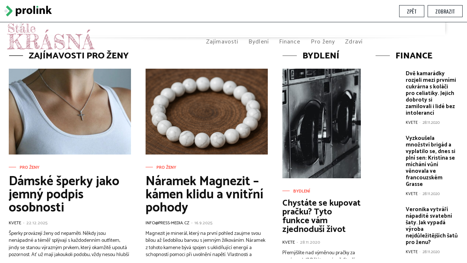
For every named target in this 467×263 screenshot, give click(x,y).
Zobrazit (445, 11)
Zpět (412, 11)
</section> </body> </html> (233, 140)
